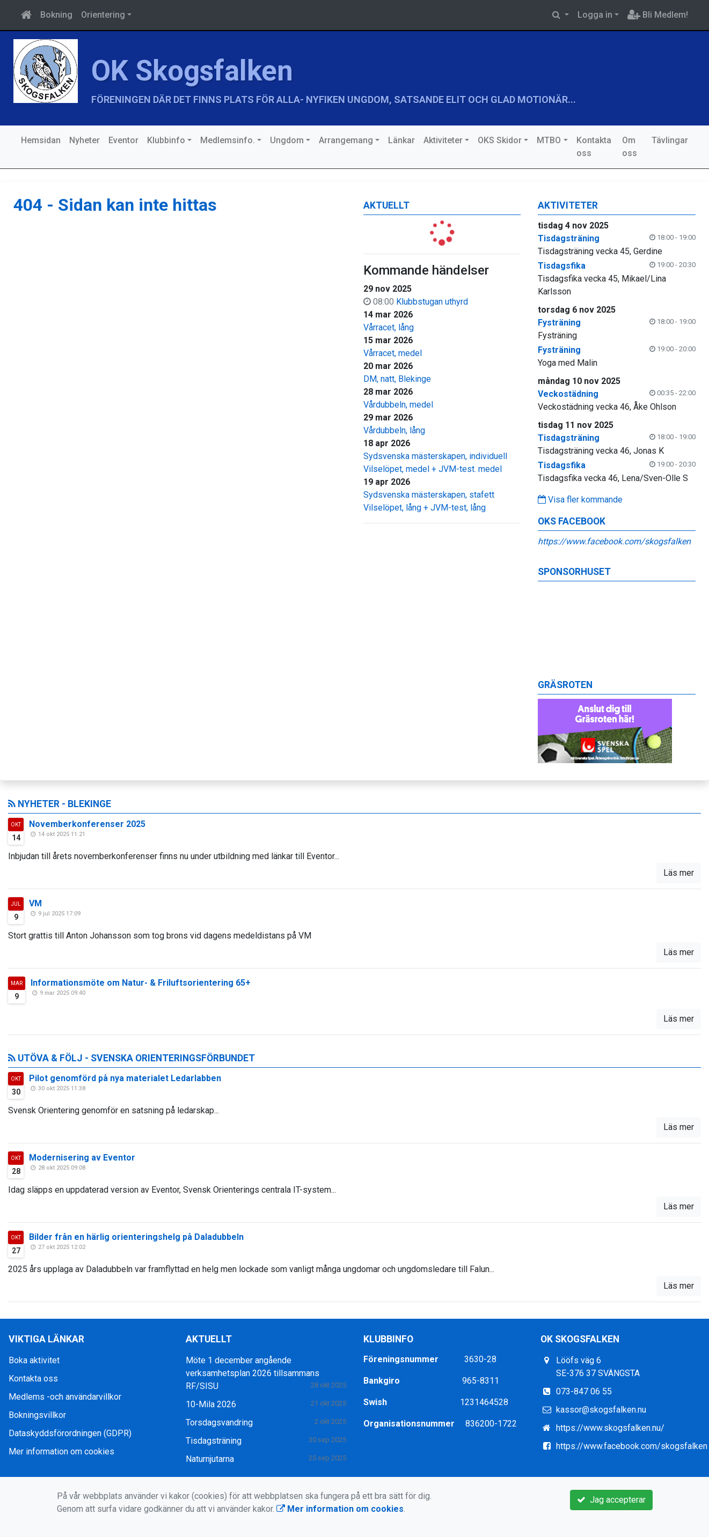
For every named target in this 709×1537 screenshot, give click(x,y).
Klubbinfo (166, 140)
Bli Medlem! (657, 15)
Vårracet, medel (392, 353)
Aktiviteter (443, 140)
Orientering (103, 15)
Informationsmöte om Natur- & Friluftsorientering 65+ (141, 983)
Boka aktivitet (34, 1360)
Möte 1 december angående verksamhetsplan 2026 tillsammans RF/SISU (252, 1373)
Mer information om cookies (61, 1451)
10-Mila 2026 (211, 1404)
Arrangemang (346, 140)
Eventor (123, 140)
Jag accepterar (611, 1500)
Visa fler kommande (580, 499)
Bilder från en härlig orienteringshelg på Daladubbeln (136, 1237)
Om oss (629, 146)
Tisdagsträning (214, 1441)
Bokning (56, 15)
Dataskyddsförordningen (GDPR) (70, 1433)
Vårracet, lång (388, 327)
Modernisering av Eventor (82, 1157)
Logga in (595, 15)
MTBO (549, 140)
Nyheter (84, 140)
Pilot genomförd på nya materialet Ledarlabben (125, 1078)
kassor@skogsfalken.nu (601, 1410)
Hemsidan (41, 140)
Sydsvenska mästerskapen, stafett (428, 495)
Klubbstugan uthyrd (432, 302)
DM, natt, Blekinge (397, 379)
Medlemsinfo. (227, 140)
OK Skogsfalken (192, 70)
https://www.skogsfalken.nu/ (610, 1428)
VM (35, 903)
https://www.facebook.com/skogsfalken (614, 541)
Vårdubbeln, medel (398, 405)
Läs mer (678, 873)
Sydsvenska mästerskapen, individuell (435, 456)
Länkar (401, 140)
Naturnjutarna (210, 1459)
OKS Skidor (500, 140)
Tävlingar (670, 140)
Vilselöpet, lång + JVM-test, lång (424, 508)
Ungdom (287, 140)
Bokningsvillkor (37, 1415)
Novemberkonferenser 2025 (87, 824)
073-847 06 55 (584, 1391)
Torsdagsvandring (219, 1422)
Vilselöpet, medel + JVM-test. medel (432, 469)
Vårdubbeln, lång (394, 430)
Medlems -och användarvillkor (65, 1397)
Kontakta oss (593, 146)
